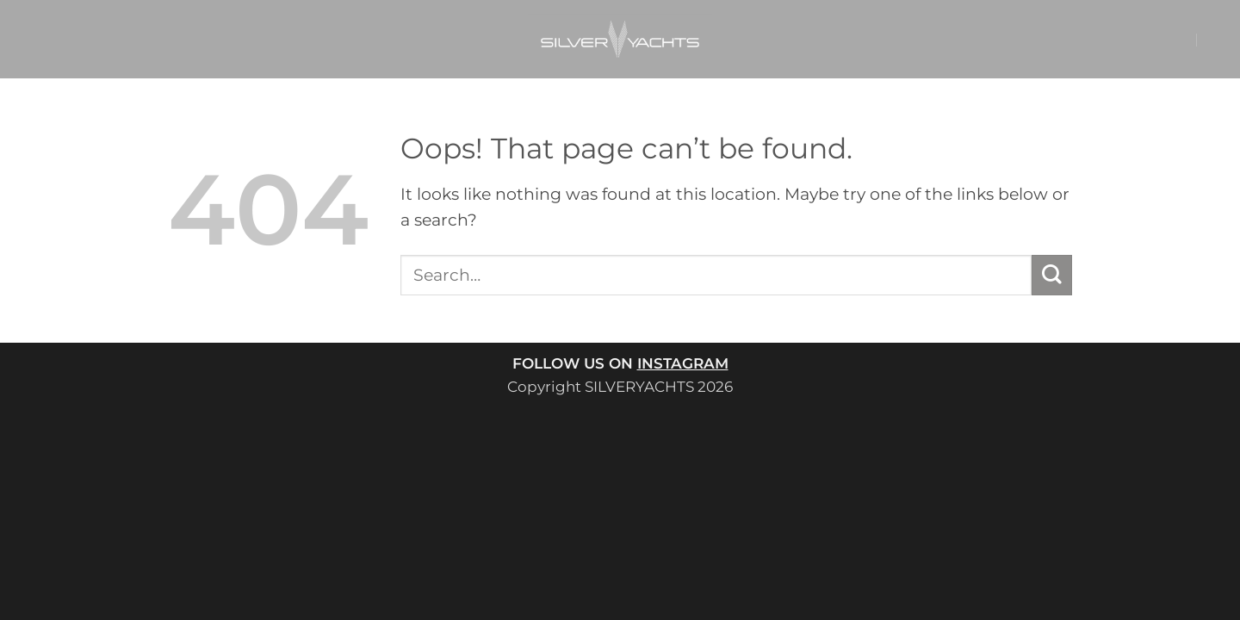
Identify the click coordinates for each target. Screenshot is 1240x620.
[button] (1148, 39)
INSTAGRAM (682, 363)
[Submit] (1052, 275)
